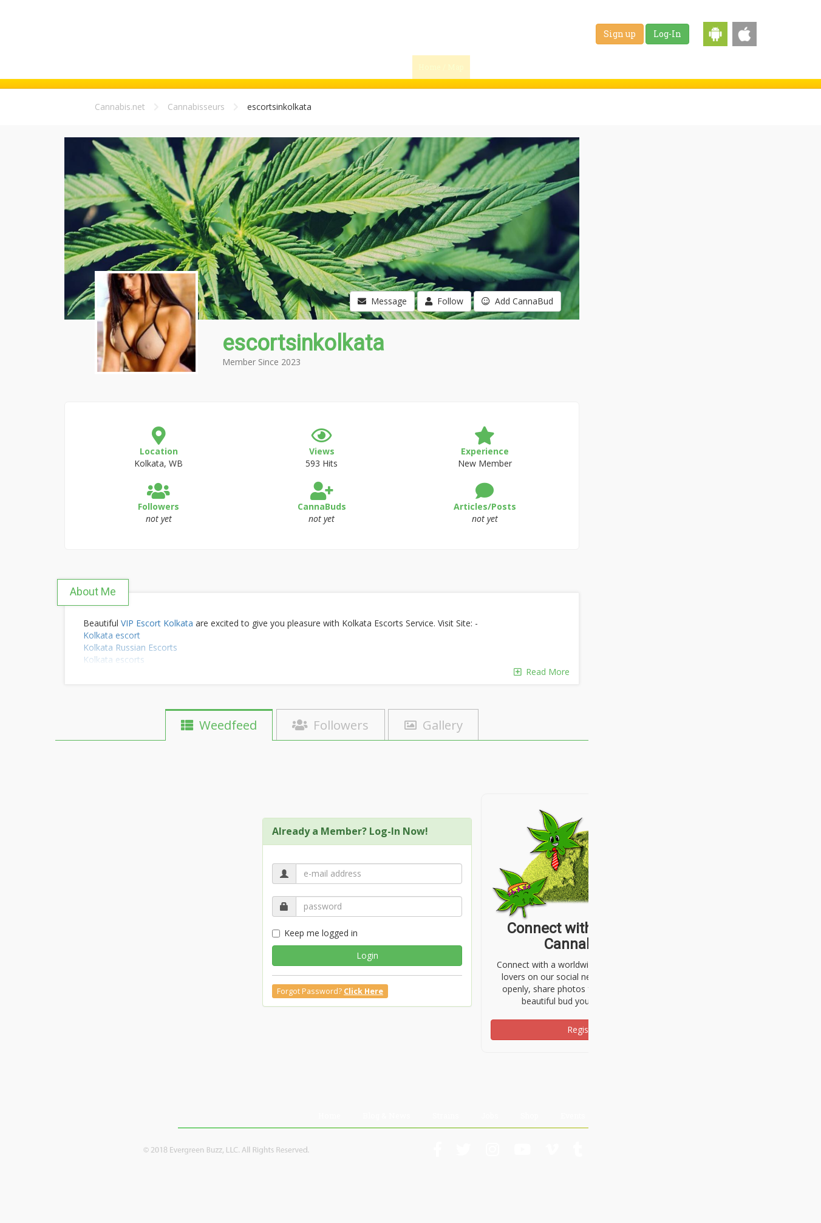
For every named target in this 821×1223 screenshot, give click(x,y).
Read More (542, 671)
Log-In (667, 33)
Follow (444, 301)
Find (497, 67)
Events (735, 67)
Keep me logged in (315, 933)
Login (367, 955)
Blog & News (553, 67)
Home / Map (441, 67)
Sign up (620, 33)
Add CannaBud (517, 301)
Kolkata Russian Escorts (130, 647)
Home (329, 1115)
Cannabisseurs (196, 106)
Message (382, 301)
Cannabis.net (120, 106)
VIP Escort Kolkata (157, 623)
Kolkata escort (111, 635)
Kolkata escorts (114, 659)
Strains (611, 67)
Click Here (363, 991)
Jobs (654, 67)
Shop (693, 67)
